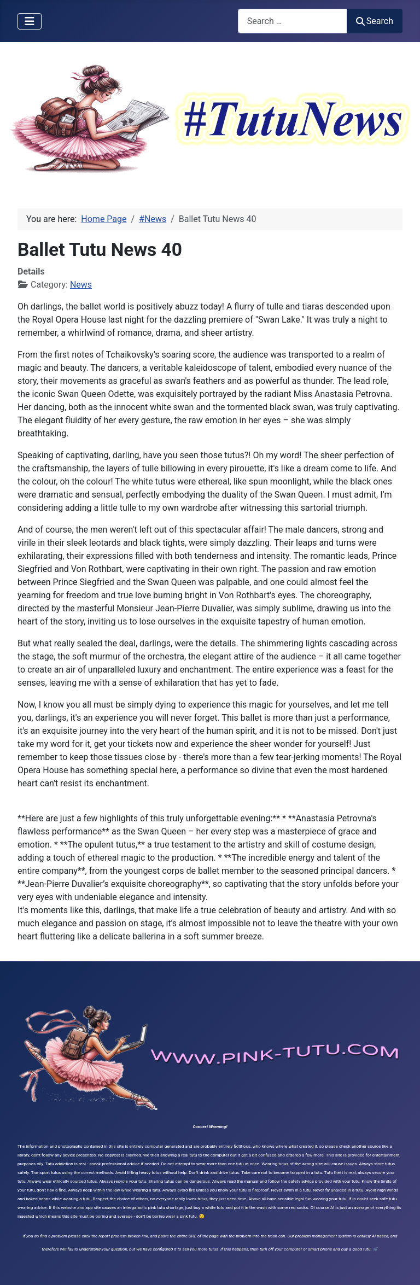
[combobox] (292, 21)
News (81, 284)
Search (374, 21)
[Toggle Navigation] (30, 21)
